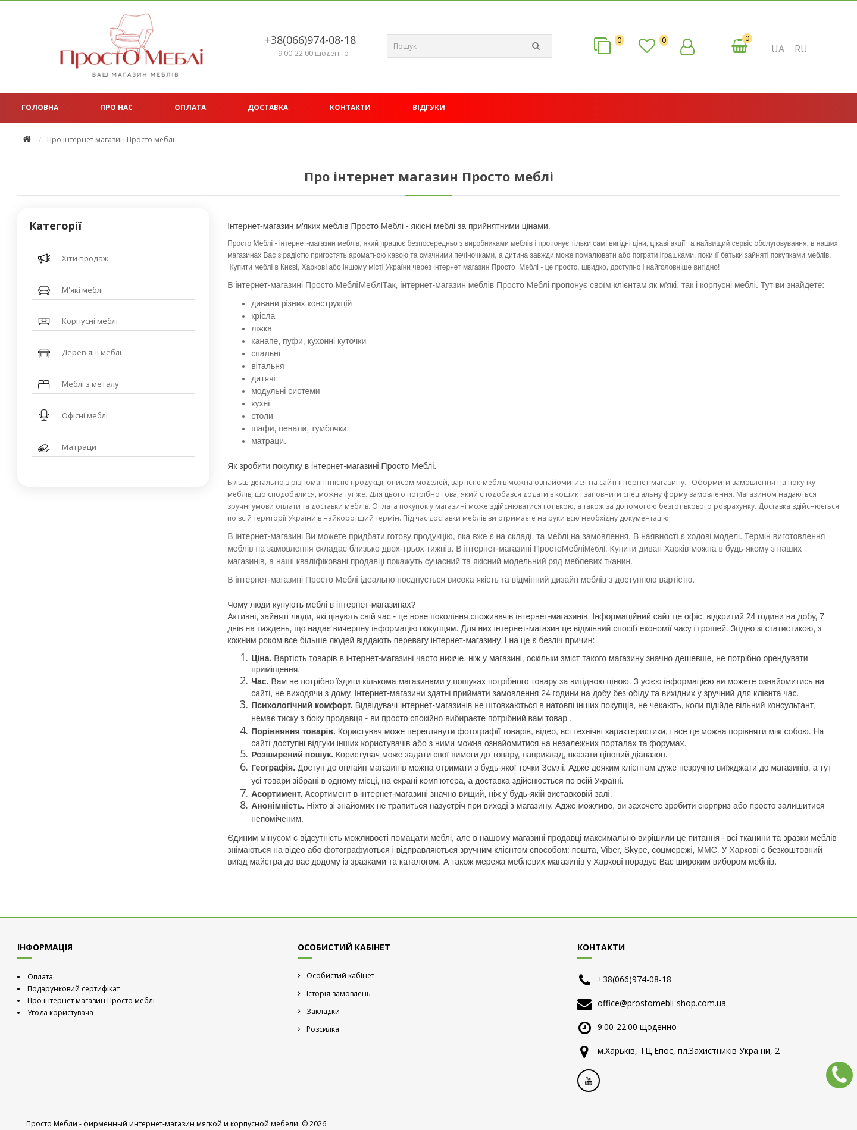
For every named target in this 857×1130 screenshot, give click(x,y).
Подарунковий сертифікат (73, 989)
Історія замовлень (338, 993)
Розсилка (322, 1029)
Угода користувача (60, 1012)
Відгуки (428, 107)
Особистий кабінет (340, 975)
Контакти (350, 107)
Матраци (79, 447)
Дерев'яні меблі (91, 352)
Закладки (323, 1011)
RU (801, 48)
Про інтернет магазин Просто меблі (91, 1001)
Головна (39, 107)
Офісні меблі (85, 415)
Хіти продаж (85, 258)
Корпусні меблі (90, 320)
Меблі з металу (90, 383)
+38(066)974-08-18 (310, 40)
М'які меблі (82, 289)
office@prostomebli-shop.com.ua (662, 1003)
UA (777, 48)
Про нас (116, 107)
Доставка (268, 107)
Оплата (190, 107)
